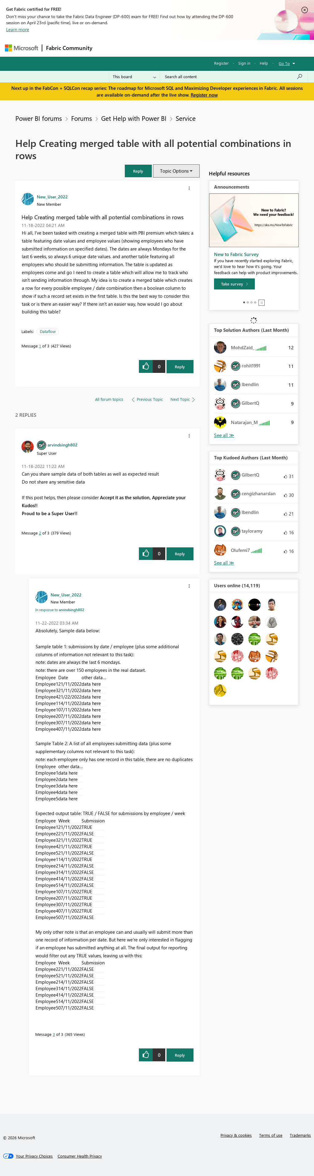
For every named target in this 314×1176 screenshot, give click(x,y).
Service (186, 118)
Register (221, 63)
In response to (59, 609)
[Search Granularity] (134, 76)
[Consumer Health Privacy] (80, 1156)
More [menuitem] (234, 48)
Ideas (158, 48)
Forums (106, 48)
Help (264, 63)
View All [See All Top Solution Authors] (224, 435)
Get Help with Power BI (134, 118)
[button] (138, 171)
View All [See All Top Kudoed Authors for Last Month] (224, 562)
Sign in (244, 63)
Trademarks (300, 1135)
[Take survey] (234, 283)
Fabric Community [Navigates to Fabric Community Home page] (69, 48)
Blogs (213, 48)
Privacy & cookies (236, 1135)
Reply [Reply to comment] (180, 553)
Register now (204, 95)
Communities (185, 48)
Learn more (17, 29)
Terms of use (270, 1135)
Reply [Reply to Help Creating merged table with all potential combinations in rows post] (180, 366)
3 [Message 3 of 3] (54, 1034)
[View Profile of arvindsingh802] (63, 445)
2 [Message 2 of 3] (40, 532)
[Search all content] (234, 76)
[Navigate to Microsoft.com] (21, 48)
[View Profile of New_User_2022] (52, 196)
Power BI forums (38, 118)
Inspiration (133, 48)
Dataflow (48, 331)
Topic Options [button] (174, 171)
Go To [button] (284, 63)
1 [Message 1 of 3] (40, 345)
